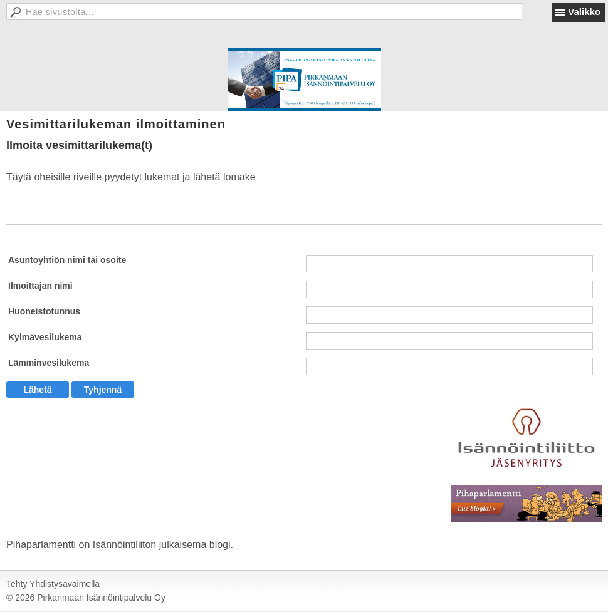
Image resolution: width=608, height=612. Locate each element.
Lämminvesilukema (48, 363)
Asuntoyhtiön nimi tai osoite (67, 260)
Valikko (584, 11)
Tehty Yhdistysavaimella (53, 584)
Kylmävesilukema (45, 337)
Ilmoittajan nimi (40, 286)
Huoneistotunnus (44, 311)
